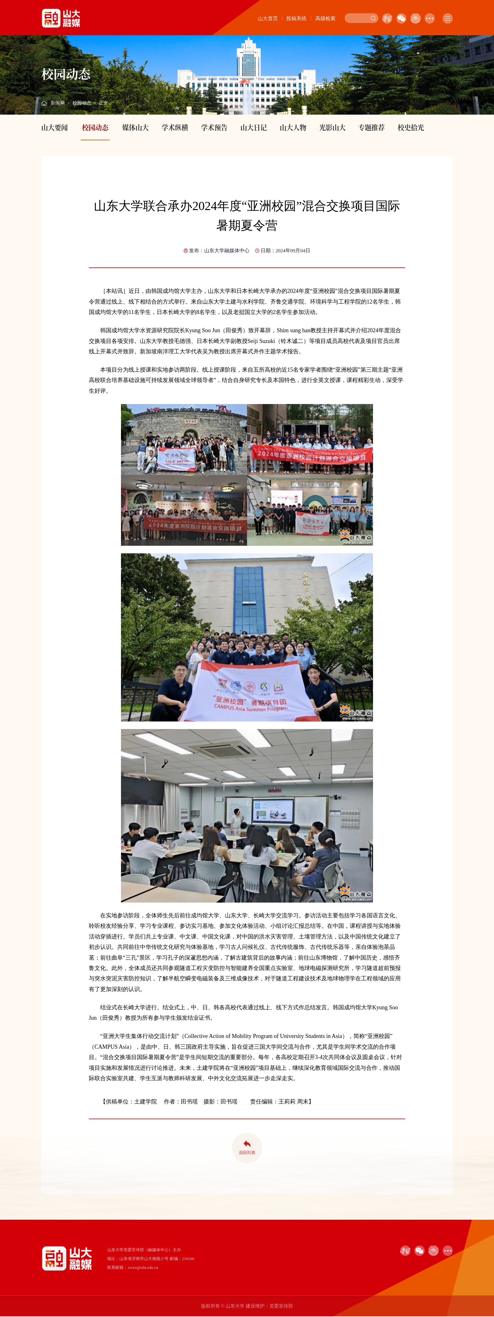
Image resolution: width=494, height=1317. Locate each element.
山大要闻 (54, 127)
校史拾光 (411, 127)
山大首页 (268, 18)
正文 (103, 102)
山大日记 (253, 127)
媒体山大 (135, 127)
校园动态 (81, 102)
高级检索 (325, 18)
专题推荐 (371, 127)
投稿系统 (296, 18)
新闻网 (58, 102)
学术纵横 (175, 127)
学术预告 (214, 127)
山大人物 (293, 127)
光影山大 (332, 127)
